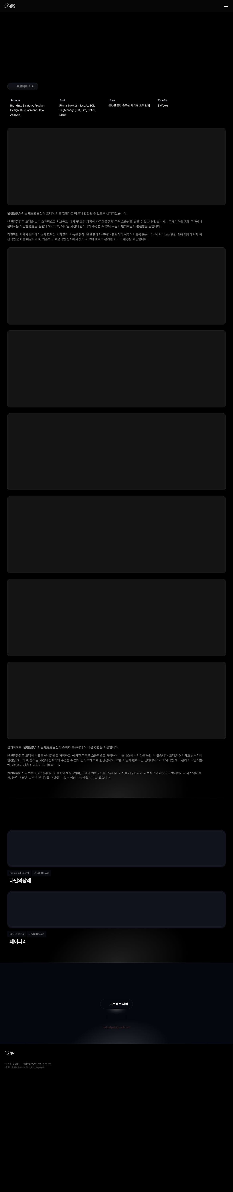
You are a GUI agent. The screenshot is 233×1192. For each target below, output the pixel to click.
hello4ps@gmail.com (116, 1126)
